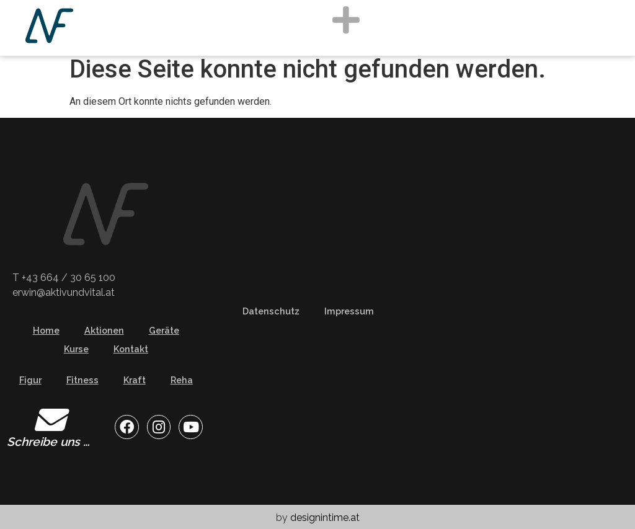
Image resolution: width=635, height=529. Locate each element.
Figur (30, 380)
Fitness (82, 380)
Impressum (349, 311)
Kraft (134, 380)
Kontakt (130, 349)
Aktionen (104, 330)
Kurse (76, 349)
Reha (182, 380)
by (318, 517)
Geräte (164, 330)
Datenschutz (271, 311)
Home (46, 330)
